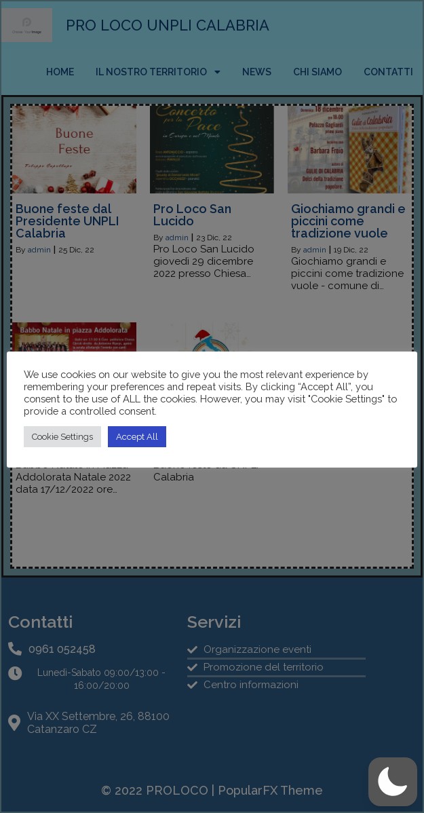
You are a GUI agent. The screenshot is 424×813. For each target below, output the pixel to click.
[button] (392, 781)
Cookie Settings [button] (62, 437)
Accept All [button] (137, 437)
